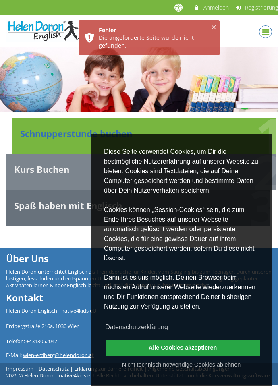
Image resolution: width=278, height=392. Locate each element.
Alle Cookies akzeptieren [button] (183, 347)
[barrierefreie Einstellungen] (179, 7)
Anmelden (211, 7)
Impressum (19, 368)
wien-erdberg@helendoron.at (58, 355)
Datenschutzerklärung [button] (136, 327)
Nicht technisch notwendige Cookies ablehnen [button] (181, 364)
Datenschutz (54, 368)
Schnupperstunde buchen (76, 133)
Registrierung (256, 7)
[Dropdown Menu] (265, 31)
